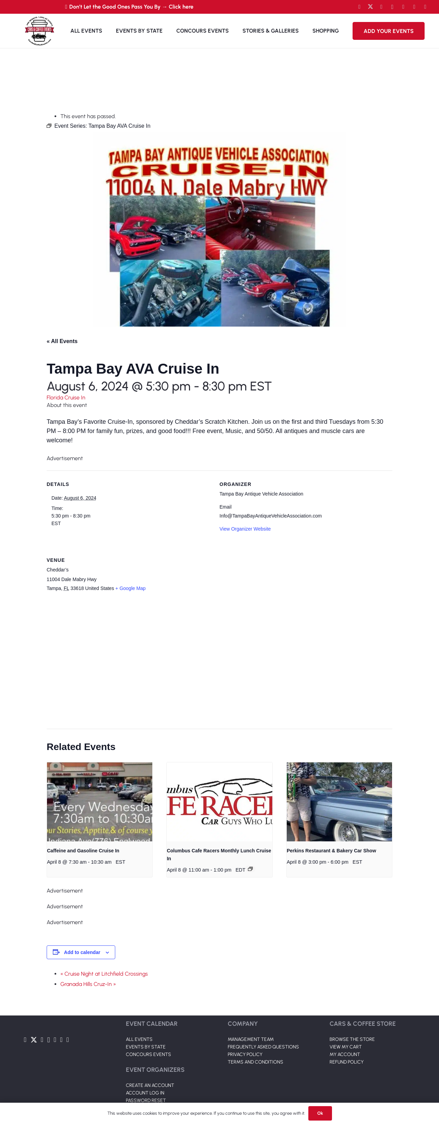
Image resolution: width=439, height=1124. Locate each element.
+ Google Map (130, 588)
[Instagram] (392, 6)
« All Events (62, 341)
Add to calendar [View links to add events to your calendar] (82, 952)
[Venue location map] (215, 661)
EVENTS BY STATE (146, 1047)
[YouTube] (381, 6)
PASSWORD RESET (146, 1100)
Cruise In (74, 397)
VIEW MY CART (346, 1047)
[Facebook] (359, 6)
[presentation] (99, 801)
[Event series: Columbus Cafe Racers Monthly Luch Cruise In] (250, 869)
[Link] (39, 30)
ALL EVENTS (139, 1039)
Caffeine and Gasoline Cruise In (83, 850)
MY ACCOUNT (345, 1054)
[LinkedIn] (403, 6)
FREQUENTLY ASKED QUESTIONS (263, 1047)
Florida (55, 397)
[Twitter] (370, 6)
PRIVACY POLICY (245, 1054)
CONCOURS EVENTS (148, 1054)
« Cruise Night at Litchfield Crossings (104, 973)
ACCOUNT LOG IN (145, 1093)
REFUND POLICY (347, 1062)
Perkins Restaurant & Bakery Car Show (331, 850)
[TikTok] (414, 6)
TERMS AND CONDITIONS (255, 1062)
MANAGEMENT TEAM (251, 1039)
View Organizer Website (245, 529)
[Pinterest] (425, 6)
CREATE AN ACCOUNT (150, 1085)
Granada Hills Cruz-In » (88, 984)
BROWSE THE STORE (352, 1039)
